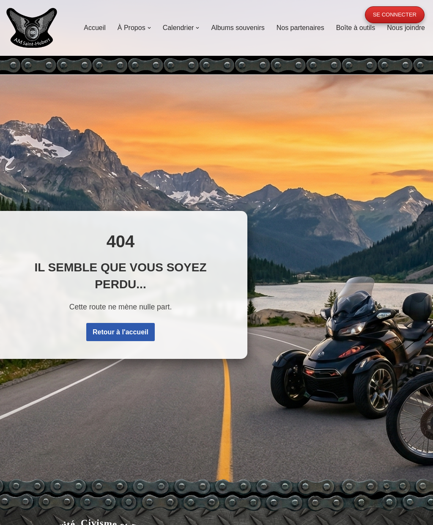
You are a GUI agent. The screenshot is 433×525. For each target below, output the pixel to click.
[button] (149, 28)
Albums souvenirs (237, 27)
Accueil (95, 27)
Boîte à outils (355, 27)
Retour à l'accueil (120, 332)
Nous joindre (406, 27)
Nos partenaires (300, 27)
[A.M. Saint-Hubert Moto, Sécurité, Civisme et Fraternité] (31, 28)
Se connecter (395, 14)
